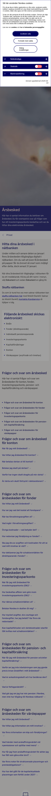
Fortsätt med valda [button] (25, 41)
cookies (14, 27)
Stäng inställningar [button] (24, 49)
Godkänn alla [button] (25, 34)
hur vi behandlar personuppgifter (32, 27)
